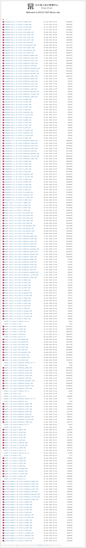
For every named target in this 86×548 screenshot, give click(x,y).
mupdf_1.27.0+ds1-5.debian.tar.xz (16, 453)
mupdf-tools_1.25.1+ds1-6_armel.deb (17, 285)
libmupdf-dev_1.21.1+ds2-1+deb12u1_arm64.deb (20, 58)
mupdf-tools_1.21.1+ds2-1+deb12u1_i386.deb (20, 246)
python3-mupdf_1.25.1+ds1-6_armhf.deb (18, 510)
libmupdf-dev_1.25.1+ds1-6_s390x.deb (17, 117)
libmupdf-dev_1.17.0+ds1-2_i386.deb (17, 30)
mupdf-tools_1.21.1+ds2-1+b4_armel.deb (18, 218)
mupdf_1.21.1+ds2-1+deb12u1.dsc (15, 365)
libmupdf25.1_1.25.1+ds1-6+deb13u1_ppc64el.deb (21, 153)
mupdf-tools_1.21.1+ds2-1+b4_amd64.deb (18, 213)
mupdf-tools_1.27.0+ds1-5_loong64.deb (18, 311)
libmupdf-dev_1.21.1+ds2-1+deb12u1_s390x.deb (20, 76)
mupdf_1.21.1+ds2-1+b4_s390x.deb (16, 360)
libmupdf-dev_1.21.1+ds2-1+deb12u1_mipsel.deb (21, 71)
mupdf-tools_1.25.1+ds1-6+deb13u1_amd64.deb (20, 259)
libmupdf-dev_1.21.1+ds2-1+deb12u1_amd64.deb (20, 55)
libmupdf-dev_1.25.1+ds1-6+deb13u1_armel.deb (20, 84)
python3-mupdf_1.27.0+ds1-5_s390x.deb (18, 541)
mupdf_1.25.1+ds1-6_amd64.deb (15, 430)
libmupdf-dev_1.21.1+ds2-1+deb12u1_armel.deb (20, 61)
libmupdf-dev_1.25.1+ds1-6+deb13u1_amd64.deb (20, 79)
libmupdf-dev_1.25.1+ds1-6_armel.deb (17, 104)
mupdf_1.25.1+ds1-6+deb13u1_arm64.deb (18, 406)
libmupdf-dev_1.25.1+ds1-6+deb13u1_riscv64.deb (21, 94)
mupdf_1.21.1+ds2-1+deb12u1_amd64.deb (18, 368)
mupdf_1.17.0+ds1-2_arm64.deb (15, 329)
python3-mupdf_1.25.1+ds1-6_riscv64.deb (19, 517)
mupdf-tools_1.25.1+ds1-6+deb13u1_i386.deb (20, 270)
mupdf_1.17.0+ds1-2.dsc (12, 324)
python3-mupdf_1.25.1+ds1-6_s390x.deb (18, 520)
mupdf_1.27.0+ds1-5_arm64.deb (15, 461)
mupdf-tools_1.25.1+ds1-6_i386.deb (17, 290)
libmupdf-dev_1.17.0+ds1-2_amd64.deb (17, 22)
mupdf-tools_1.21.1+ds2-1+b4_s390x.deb (18, 233)
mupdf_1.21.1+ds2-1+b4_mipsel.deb (16, 355)
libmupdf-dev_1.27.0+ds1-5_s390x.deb (17, 138)
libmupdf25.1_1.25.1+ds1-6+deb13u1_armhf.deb (20, 148)
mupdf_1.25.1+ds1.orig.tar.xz (15, 450)
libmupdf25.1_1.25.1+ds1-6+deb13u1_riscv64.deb (21, 156)
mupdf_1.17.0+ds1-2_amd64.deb (15, 326)
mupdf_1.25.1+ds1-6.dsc (12, 427)
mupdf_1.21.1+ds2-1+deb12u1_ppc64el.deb (19, 386)
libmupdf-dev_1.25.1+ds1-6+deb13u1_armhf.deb (20, 86)
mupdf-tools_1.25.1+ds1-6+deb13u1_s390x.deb (20, 277)
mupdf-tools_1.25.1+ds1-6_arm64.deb (17, 283)
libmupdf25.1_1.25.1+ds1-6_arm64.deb (17, 164)
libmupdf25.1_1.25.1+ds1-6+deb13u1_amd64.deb (20, 141)
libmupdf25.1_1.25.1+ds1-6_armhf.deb (17, 169)
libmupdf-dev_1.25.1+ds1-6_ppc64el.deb (18, 112)
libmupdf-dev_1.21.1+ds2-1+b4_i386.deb (18, 42)
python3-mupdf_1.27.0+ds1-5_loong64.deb (19, 533)
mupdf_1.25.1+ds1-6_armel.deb (15, 435)
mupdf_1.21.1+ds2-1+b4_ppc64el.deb (17, 357)
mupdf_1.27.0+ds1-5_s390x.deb (15, 476)
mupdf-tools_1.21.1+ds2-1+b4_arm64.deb (18, 215)
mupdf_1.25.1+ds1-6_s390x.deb (15, 448)
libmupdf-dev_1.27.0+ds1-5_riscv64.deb (18, 135)
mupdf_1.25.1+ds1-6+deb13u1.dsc (15, 401)
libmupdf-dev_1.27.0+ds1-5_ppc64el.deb (18, 133)
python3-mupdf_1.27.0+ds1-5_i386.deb (17, 530)
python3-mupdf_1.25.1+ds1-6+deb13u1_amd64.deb (21, 481)
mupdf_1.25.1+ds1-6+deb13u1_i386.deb (17, 414)
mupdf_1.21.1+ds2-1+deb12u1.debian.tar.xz (19, 363)
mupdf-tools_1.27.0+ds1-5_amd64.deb (17, 301)
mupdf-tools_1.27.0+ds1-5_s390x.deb (17, 319)
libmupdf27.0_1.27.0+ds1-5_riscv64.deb (18, 197)
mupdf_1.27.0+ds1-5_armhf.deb (15, 463)
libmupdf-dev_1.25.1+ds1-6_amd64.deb (17, 99)
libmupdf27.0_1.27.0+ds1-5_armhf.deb (17, 187)
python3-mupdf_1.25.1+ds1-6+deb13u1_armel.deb (21, 486)
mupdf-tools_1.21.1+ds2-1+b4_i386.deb (18, 223)
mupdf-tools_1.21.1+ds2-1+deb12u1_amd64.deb (20, 236)
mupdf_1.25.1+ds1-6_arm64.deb (15, 432)
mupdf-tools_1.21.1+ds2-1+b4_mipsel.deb (19, 228)
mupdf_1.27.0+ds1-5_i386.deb (14, 466)
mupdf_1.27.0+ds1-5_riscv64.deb (15, 474)
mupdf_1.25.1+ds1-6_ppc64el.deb (15, 443)
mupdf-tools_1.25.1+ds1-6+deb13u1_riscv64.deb (21, 275)
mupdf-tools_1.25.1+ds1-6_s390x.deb (17, 298)
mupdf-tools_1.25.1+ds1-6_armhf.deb (17, 288)
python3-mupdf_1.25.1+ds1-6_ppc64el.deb (19, 515)
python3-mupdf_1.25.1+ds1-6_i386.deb (17, 512)
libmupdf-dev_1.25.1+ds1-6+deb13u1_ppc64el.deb (21, 92)
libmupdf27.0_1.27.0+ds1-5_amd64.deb (17, 182)
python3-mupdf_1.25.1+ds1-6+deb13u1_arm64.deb (21, 484)
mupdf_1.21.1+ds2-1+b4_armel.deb (16, 344)
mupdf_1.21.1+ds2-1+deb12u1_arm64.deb (18, 370)
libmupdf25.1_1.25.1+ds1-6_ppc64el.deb (18, 174)
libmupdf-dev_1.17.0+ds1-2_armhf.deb (17, 27)
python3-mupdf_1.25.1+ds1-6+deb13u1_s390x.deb (21, 499)
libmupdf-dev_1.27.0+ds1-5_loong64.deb (18, 130)
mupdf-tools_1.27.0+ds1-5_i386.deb (17, 308)
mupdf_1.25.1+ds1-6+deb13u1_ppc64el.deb (19, 417)
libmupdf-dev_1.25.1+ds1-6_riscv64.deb (18, 115)
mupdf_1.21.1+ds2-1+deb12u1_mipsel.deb (18, 383)
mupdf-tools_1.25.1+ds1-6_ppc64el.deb (18, 293)
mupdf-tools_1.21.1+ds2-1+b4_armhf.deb (18, 221)
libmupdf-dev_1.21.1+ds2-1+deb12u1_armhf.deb (20, 63)
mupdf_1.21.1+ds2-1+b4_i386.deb (15, 350)
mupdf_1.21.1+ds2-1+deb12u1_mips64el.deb (19, 381)
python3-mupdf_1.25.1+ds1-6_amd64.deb (18, 502)
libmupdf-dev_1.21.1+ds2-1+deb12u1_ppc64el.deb (21, 73)
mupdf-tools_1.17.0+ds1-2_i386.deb (17, 210)
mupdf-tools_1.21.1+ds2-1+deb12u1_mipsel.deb (20, 252)
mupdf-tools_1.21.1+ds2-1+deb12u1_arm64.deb (20, 239)
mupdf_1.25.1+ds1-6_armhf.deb (15, 437)
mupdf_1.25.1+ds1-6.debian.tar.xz (16, 424)
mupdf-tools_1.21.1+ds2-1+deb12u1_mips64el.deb (21, 249)
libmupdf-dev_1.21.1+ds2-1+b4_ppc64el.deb (19, 50)
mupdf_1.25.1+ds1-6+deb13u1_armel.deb (18, 409)
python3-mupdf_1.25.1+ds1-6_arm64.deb (18, 505)
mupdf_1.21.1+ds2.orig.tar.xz (15, 396)
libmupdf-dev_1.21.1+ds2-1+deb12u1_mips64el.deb (22, 68)
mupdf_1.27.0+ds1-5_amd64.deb (15, 458)
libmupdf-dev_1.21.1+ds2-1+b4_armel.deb (19, 37)
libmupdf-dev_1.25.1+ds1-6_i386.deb (17, 110)
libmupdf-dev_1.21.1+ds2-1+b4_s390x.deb (19, 53)
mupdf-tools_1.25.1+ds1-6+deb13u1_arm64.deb (20, 262)
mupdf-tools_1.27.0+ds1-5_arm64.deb (17, 303)
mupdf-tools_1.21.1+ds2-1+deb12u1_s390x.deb (20, 257)
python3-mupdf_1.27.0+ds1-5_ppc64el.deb (19, 536)
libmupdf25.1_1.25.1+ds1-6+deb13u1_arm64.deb (20, 143)
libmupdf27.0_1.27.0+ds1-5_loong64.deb (18, 192)
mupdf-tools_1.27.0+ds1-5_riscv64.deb (18, 316)
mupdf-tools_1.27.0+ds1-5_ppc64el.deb (18, 314)
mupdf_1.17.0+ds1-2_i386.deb (14, 334)
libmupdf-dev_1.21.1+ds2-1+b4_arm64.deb (19, 35)
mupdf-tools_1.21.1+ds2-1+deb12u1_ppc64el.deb (21, 254)
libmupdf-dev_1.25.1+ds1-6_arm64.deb (17, 102)
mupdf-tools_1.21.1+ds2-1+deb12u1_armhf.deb (20, 244)
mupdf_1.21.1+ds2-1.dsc (12, 394)
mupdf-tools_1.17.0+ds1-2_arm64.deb (17, 205)
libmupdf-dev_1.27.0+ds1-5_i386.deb (17, 128)
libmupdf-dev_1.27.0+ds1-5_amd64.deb (17, 120)
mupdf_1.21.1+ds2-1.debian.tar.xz (16, 391)
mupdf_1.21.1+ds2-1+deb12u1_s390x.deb (18, 388)
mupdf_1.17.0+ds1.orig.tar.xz (15, 337)
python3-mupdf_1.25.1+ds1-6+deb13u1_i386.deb (20, 492)
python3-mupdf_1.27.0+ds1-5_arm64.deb (18, 525)
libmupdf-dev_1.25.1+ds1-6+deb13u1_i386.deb (20, 89)
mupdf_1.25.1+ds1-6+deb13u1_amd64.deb (18, 404)
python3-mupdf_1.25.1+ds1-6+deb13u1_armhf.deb (21, 489)
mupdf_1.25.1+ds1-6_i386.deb (14, 440)
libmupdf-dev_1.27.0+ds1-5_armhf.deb (17, 125)
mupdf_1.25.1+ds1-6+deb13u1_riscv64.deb (19, 419)
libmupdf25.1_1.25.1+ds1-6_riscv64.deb (18, 177)
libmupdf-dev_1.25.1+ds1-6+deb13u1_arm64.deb (20, 81)
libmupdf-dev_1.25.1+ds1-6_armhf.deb (17, 107)
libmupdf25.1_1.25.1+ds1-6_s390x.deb (17, 179)
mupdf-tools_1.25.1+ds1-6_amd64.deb (17, 280)
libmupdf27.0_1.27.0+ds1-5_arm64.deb (17, 184)
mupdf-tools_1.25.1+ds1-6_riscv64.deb (18, 295)
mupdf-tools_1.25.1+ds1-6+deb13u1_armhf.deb (20, 267)
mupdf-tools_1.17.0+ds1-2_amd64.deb (17, 203)
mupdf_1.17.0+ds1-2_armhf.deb (15, 332)
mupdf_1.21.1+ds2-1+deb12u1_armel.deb (18, 373)
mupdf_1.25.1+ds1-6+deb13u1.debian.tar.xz (19, 399)
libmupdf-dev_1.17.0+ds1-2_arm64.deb (17, 24)
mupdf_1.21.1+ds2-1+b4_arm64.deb (16, 342)
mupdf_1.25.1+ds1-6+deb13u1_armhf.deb (18, 412)
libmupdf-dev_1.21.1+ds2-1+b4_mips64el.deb (20, 45)
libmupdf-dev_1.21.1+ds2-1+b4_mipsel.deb (19, 48)
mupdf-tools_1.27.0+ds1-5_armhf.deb (17, 306)
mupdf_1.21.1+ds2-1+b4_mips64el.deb (17, 352)
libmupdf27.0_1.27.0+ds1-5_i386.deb (17, 190)
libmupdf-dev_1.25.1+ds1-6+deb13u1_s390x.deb (20, 97)
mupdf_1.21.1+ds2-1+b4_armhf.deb (16, 347)
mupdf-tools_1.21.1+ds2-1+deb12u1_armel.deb (20, 241)
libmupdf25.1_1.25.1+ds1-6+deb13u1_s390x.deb (20, 159)
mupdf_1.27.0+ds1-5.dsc (12, 455)
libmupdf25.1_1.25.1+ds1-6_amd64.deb (17, 161)
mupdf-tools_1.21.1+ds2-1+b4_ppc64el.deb (19, 231)
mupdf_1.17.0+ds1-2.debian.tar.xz (16, 321)
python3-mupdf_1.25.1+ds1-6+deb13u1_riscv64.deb (22, 497)
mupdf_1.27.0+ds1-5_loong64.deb (15, 468)
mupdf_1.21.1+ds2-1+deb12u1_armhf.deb (18, 375)
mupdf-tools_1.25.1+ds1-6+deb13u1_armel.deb (20, 264)
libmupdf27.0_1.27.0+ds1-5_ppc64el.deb (18, 195)
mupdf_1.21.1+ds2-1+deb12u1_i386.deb (17, 378)
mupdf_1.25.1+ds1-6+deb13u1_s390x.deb (18, 422)
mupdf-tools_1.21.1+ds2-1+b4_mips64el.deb (19, 226)
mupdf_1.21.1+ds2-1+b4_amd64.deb (16, 339)
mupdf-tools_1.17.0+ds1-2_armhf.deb (17, 208)
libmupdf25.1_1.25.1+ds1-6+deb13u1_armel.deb (20, 146)
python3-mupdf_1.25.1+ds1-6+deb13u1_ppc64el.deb (22, 494)
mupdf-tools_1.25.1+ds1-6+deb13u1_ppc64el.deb (21, 272)
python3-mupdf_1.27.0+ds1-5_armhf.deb (18, 528)
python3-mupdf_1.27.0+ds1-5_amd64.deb (18, 523)
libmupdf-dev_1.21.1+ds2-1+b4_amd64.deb (19, 32)
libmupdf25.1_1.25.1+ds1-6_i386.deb (17, 172)
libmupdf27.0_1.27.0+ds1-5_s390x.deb (17, 200)
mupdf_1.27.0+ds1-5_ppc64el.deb (15, 471)
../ (5, 19)
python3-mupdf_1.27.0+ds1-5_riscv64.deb (19, 538)
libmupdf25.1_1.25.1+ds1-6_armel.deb (17, 166)
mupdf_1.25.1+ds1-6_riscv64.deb (15, 445)
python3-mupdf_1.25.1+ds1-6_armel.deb (18, 507)
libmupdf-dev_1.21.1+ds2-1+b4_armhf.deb (19, 40)
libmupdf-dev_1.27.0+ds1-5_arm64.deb (17, 123)
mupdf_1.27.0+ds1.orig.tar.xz (15, 479)
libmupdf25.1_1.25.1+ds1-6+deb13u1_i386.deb (20, 151)
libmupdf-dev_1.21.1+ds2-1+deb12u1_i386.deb (20, 66)
